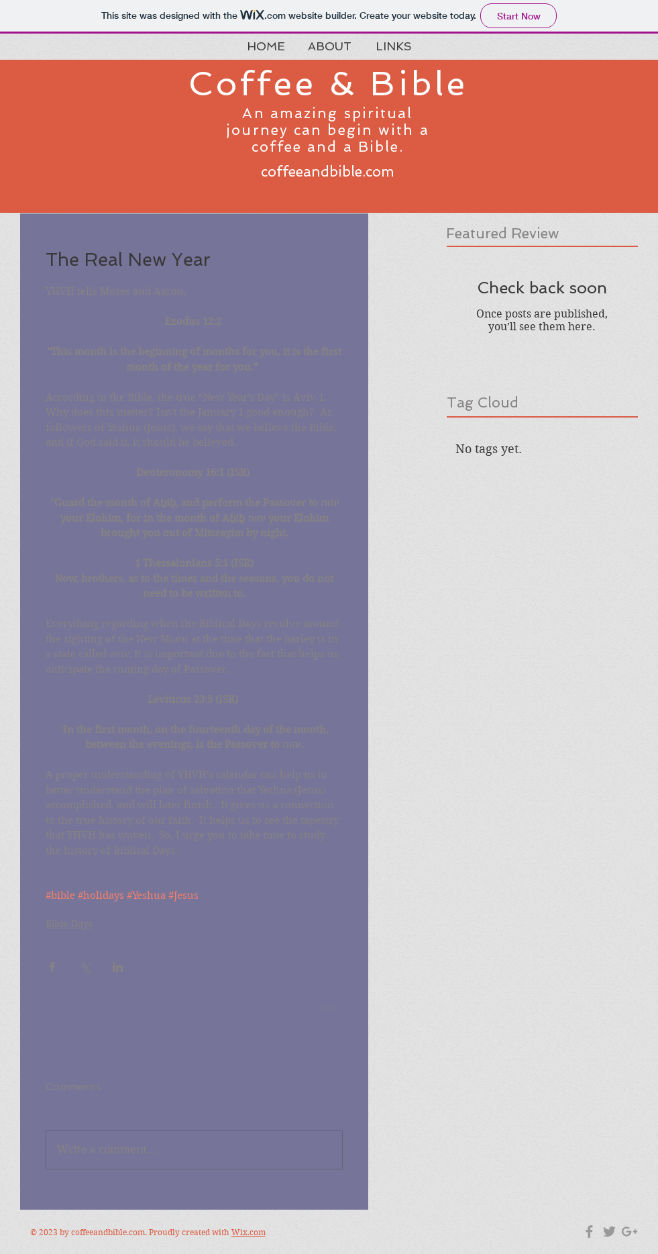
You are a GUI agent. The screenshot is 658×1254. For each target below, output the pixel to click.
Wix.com (248, 1232)
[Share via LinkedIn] (117, 967)
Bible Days (69, 924)
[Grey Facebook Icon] (589, 1231)
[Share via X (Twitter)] (84, 967)
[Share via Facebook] (52, 967)
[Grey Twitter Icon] (609, 1231)
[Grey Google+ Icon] (629, 1231)
